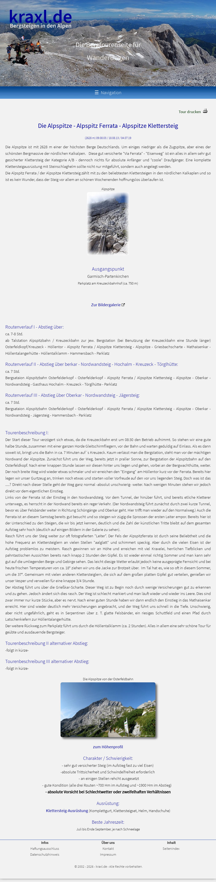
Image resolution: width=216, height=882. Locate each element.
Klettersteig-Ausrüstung (67, 810)
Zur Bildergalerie (106, 304)
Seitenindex (171, 848)
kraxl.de (101, 866)
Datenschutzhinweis (44, 854)
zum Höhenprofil (108, 746)
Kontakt (108, 848)
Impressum (108, 854)
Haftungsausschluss (44, 848)
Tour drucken (190, 111)
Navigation (108, 92)
